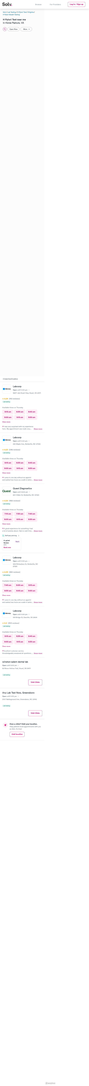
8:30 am (19, 412)
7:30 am (19, 514)
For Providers (55, 4)
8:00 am (7, 519)
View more (6, 422)
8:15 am (8, 412)
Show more (38, 429)
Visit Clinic (35, 682)
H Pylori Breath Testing (11, 15)
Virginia (31, 12)
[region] (66, 547)
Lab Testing (11, 12)
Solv (4, 12)
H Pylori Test (22, 12)
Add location (17, 734)
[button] (47, 31)
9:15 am (20, 417)
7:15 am (8, 514)
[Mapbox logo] (50, 1083)
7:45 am (31, 514)
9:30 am (31, 417)
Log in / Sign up (76, 4)
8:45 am (31, 412)
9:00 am (7, 417)
